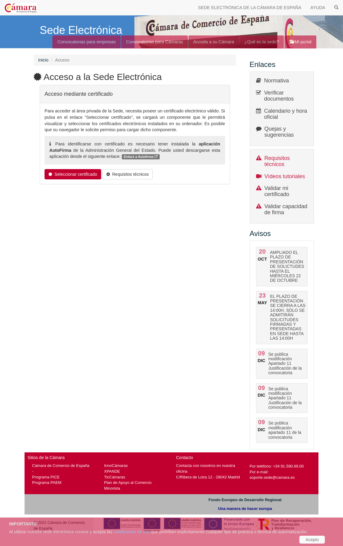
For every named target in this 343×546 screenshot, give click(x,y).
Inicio (43, 60)
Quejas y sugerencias (279, 132)
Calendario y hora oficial (285, 114)
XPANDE (112, 471)
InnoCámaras (116, 465)
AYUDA (317, 7)
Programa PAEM (46, 482)
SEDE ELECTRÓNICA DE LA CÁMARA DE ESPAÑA (249, 7)
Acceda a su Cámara (213, 41)
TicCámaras (114, 477)
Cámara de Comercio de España (60, 465)
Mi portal (300, 41)
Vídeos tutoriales (285, 176)
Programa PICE (46, 477)
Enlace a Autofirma (141, 157)
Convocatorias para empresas (86, 41)
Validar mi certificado (277, 191)
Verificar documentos (279, 96)
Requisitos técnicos (277, 161)
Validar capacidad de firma (286, 209)
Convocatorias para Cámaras (154, 41)
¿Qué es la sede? (262, 41)
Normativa (276, 81)
